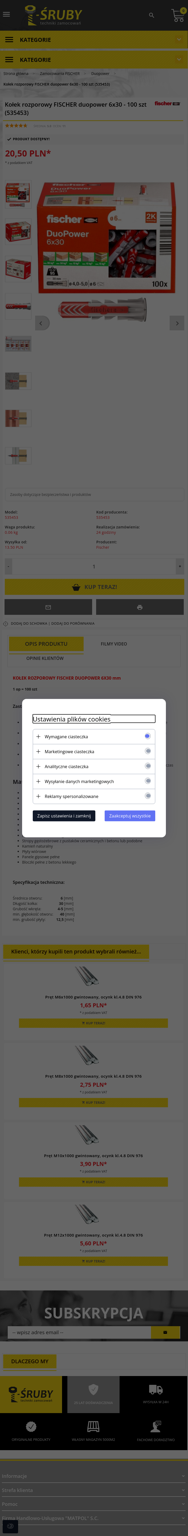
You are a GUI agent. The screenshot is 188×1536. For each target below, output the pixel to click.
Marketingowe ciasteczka (69, 751)
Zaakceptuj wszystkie (130, 816)
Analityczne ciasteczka (66, 766)
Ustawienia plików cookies (72, 719)
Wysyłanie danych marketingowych (79, 781)
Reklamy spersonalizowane (71, 796)
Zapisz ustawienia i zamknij (64, 816)
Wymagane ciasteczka (66, 736)
